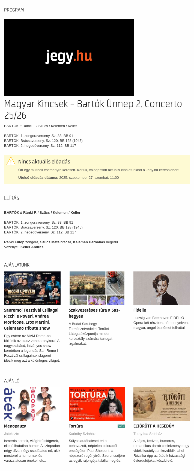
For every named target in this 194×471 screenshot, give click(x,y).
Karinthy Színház (82, 434)
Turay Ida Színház (147, 434)
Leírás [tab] (11, 198)
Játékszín (11, 434)
